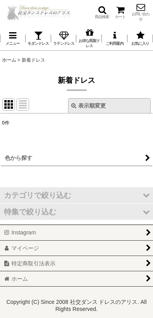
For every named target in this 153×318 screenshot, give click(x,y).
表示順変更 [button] (88, 105)
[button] (102, 12)
